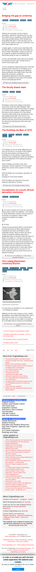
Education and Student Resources (15, 425)
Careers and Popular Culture (13, 404)
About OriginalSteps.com (9, 545)
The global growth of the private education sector (18, 381)
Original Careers (8, 402)
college (29, 20)
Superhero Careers (9, 408)
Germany (26, 269)
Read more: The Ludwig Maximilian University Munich (18, 324)
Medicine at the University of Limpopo (15, 364)
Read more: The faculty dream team (14, 126)
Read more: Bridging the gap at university (15, 82)
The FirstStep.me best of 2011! (13, 369)
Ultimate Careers (8, 413)
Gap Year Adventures (10, 415)
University (23, 20)
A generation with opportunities (13, 374)
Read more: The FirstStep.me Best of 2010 (16, 185)
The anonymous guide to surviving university (15, 339)
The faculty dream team (14, 87)
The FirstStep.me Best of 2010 (17, 130)
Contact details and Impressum (25, 545)
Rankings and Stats (9, 432)
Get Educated (12, 26)
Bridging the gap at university (17, 15)
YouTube (27, 502)
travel (10, 136)
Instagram (23, 499)
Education (5, 20)
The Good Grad (8, 406)
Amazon (16, 506)
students (12, 91)
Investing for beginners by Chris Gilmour (16, 376)
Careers (5, 134)
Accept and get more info (18, 525)
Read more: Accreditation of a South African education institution (18, 256)
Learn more (18, 566)
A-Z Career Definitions (11, 430)
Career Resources (9, 421)
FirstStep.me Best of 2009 (10, 342)
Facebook (15, 499)
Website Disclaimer (9, 515)
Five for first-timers (10, 379)
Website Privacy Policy (11, 517)
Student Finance (8, 423)
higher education (14, 20)
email (26, 511)
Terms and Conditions (22, 541)
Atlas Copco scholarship (12, 371)
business (26, 134)
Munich (4, 271)
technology (19, 134)
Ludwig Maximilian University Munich (12, 269)
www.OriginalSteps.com (12, 536)
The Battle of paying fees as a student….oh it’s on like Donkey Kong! (17, 335)
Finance (5, 136)
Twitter (30, 499)
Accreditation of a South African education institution (18, 191)
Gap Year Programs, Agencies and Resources (15, 427)
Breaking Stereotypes (25, 548)
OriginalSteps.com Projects (18, 551)
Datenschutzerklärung (24, 515)
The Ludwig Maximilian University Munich (13, 262)
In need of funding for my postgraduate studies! (16, 331)
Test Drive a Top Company (12, 410)
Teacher (18, 91)
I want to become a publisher (13, 386)
